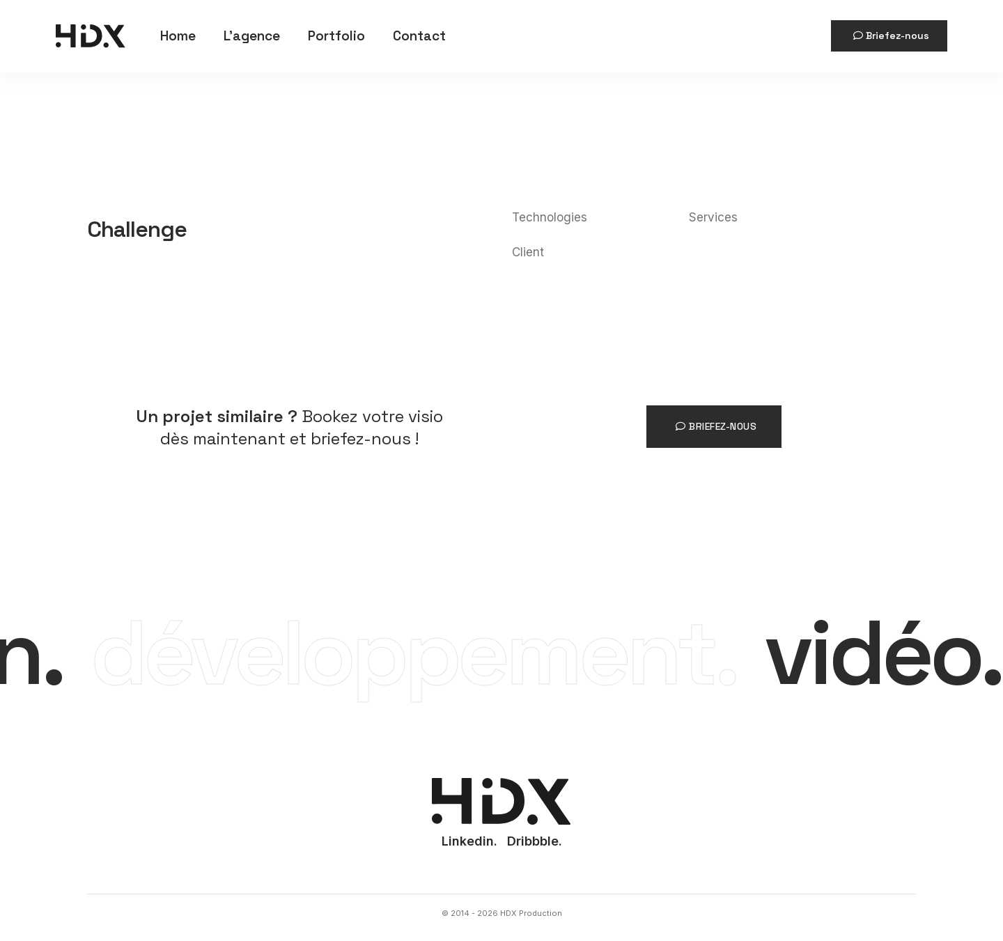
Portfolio (336, 36)
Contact (419, 36)
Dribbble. (534, 841)
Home (178, 36)
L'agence (252, 36)
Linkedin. (469, 841)
